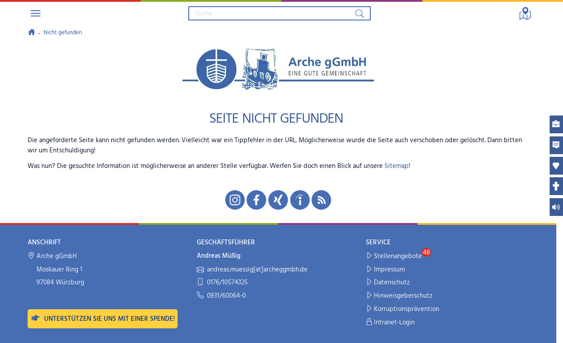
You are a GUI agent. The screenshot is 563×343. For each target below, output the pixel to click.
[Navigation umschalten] (36, 13)
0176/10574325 (222, 283)
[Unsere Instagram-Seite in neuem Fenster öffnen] (235, 200)
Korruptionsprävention (403, 309)
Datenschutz (388, 283)
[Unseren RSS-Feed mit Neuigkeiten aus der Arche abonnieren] (321, 200)
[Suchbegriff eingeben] (271, 13)
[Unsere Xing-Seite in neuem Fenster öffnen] (278, 200)
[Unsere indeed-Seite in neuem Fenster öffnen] (300, 200)
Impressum (385, 270)
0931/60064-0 (221, 296)
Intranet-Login (390, 323)
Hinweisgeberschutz (399, 296)
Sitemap (397, 166)
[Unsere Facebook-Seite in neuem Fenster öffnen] (256, 200)
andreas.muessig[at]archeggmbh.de (252, 270)
